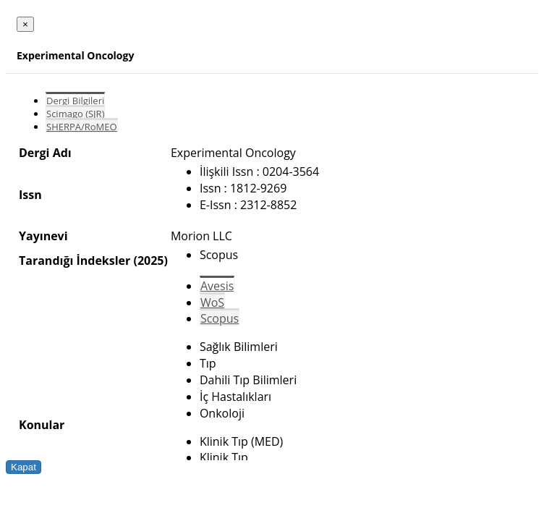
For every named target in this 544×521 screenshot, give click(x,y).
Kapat (23, 467)
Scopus (219, 318)
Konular (41, 425)
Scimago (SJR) (75, 113)
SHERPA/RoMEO (81, 126)
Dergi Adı (45, 153)
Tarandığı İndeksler (74, 260)
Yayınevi (43, 236)
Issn (30, 195)
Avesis (217, 286)
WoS (212, 302)
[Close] (25, 24)
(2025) (150, 260)
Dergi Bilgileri (75, 100)
